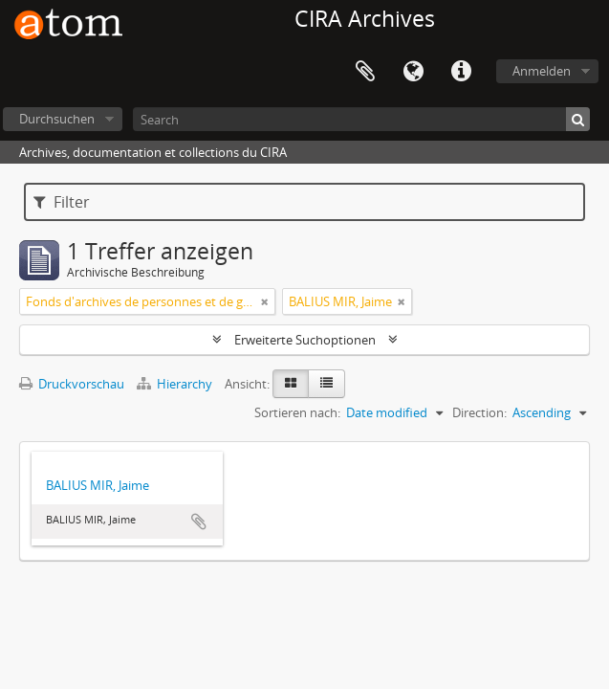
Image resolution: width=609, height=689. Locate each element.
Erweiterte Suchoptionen (305, 339)
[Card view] (290, 383)
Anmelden (541, 70)
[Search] (361, 119)
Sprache (413, 72)
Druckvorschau (71, 383)
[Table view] (326, 383)
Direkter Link (461, 72)
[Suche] (578, 119)
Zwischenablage (365, 72)
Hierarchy (176, 383)
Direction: (479, 412)
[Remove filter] (265, 301)
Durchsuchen (57, 118)
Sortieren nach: (297, 412)
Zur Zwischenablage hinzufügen (198, 521)
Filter (61, 201)
